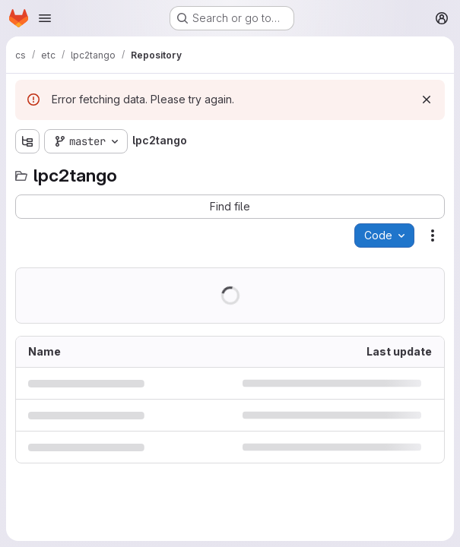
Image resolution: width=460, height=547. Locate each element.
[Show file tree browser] (27, 141)
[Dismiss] (426, 99)
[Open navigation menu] (45, 18)
